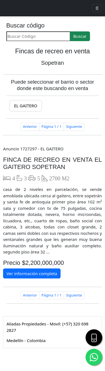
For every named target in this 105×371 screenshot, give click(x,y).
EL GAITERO (25, 105)
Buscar (80, 36)
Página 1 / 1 (51, 126)
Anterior (30, 126)
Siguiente (74, 126)
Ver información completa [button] (32, 273)
